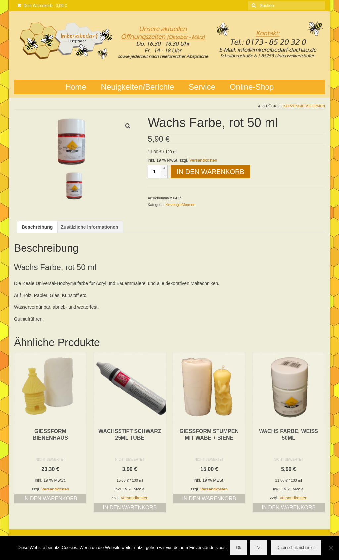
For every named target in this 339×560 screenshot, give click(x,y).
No (258, 547)
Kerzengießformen (304, 106)
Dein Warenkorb (42, 5)
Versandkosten (203, 160)
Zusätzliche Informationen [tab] (89, 227)
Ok (238, 547)
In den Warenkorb (210, 171)
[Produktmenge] (154, 171)
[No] (330, 547)
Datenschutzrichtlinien (296, 547)
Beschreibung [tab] (37, 227)
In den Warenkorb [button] (50, 498)
